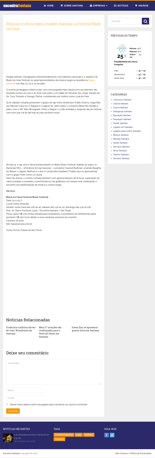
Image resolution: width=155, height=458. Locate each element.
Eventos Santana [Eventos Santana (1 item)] (64, 434)
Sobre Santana (72, 5)
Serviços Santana (121, 147)
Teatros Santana (121, 154)
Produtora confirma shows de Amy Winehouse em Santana (20, 330)
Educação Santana (122, 115)
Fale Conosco (121, 453)
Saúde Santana (120, 143)
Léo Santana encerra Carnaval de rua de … (31, 436)
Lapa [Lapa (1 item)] (78, 434)
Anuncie (141, 5)
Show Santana (120, 150)
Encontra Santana (11, 453)
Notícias (121, 5)
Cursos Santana (120, 107)
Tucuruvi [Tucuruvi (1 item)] (59, 439)
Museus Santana (120, 135)
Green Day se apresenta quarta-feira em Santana (85, 329)
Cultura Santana (120, 104)
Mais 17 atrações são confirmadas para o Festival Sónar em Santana (50, 332)
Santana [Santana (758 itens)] (88, 434)
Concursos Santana (122, 100)
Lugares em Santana (123, 127)
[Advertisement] (53, 55)
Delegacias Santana (122, 111)
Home (49, 5)
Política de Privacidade (140, 453)
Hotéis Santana (120, 123)
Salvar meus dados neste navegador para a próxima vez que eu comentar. (48, 404)
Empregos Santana (122, 119)
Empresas (97, 5)
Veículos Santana (121, 158)
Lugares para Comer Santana (127, 131)
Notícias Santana (121, 139)
